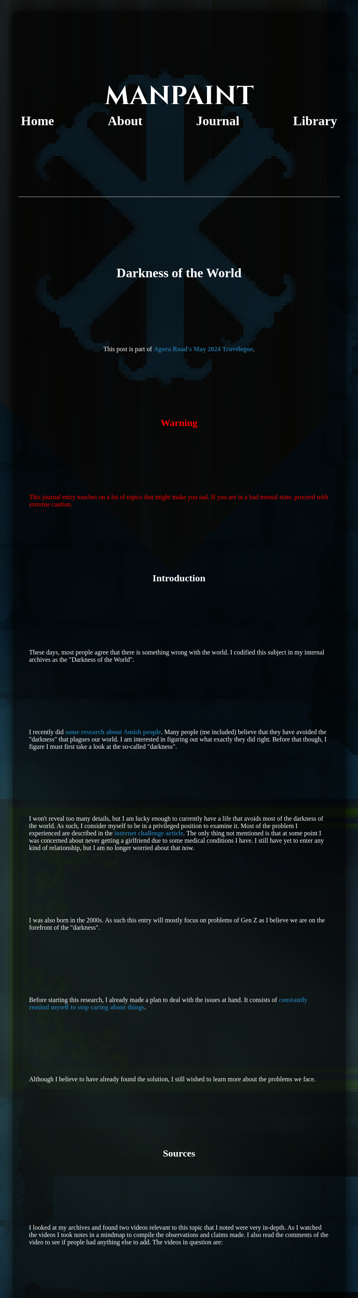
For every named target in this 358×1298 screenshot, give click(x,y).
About (125, 120)
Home (37, 120)
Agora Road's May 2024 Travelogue (203, 349)
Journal (217, 120)
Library (315, 120)
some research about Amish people (113, 731)
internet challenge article (148, 833)
